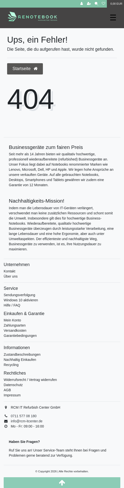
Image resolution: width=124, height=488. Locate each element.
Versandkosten (15, 330)
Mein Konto (12, 320)
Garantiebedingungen (20, 336)
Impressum (12, 395)
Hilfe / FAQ (12, 305)
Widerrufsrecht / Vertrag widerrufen (30, 380)
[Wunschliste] (103, 4)
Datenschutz (13, 385)
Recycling (11, 365)
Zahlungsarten (15, 325)
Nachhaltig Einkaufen (20, 360)
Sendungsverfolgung (19, 295)
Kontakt (9, 271)
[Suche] (96, 4)
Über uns (11, 276)
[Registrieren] (89, 4)
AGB (7, 390)
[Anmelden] (82, 4)
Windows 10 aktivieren (21, 300)
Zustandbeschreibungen (22, 354)
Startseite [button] (24, 68)
